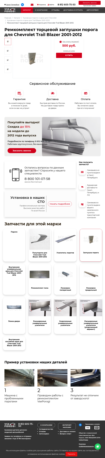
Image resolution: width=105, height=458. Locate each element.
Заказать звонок (90, 3)
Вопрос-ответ (65, 434)
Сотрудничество (46, 429)
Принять (71, 454)
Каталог (27, 10)
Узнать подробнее (60, 204)
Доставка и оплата (73, 10)
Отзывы (55, 10)
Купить (69, 55)
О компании (41, 10)
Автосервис (93, 10)
